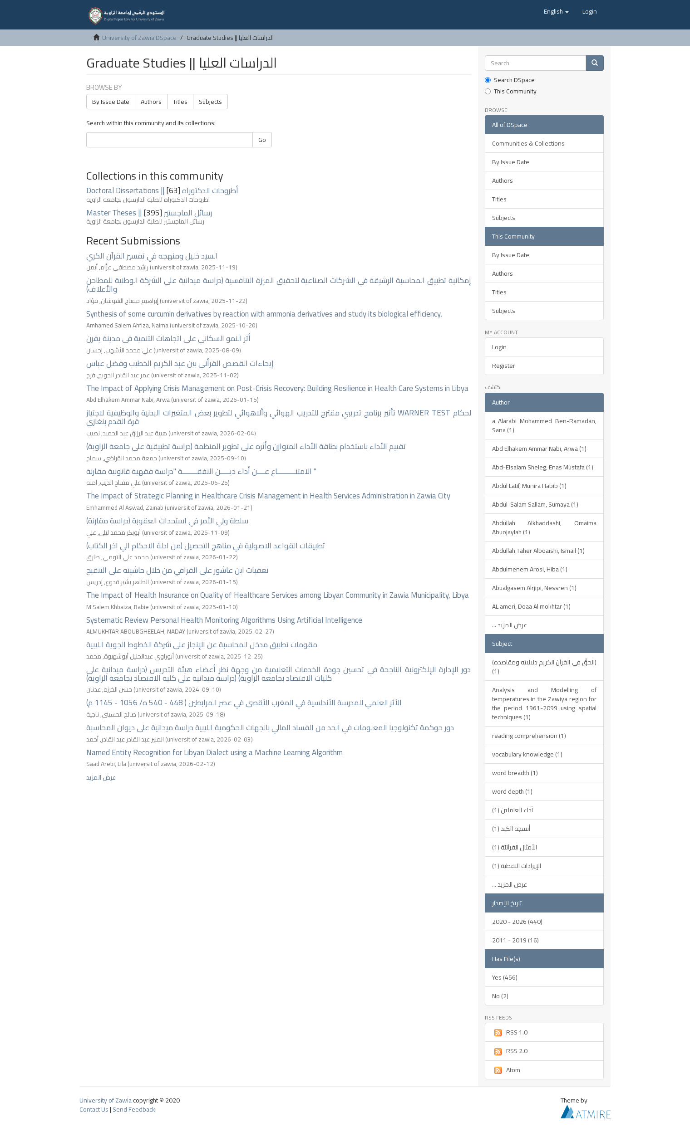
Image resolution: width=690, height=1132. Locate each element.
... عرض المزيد (509, 625)
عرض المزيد (101, 777)
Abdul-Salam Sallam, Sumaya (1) (535, 504)
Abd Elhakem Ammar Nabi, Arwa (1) (539, 448)
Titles (180, 101)
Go (262, 140)
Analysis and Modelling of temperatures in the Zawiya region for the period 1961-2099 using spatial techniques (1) (544, 703)
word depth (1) (512, 791)
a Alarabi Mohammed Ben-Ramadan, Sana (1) (544, 425)
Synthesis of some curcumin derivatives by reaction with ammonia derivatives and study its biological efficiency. (264, 314)
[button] (556, 11)
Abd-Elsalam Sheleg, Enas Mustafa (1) (542, 467)
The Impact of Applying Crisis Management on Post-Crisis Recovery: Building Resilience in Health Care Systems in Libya (277, 388)
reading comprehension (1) (529, 736)
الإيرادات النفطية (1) (516, 866)
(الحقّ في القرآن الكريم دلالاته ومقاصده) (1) (544, 666)
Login (499, 347)
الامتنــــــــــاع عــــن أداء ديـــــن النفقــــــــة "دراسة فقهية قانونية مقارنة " (201, 471)
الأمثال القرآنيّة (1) (514, 847)
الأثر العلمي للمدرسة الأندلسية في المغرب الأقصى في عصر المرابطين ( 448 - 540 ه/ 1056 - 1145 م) (244, 702)
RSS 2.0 (509, 1051)
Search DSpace (510, 79)
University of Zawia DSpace (139, 38)
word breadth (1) (515, 773)
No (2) (500, 996)
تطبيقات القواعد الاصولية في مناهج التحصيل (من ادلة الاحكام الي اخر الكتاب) (205, 545)
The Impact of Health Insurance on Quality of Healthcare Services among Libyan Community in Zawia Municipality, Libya (277, 595)
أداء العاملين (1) (512, 810)
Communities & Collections (528, 143)
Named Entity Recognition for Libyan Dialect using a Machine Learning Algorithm (214, 752)
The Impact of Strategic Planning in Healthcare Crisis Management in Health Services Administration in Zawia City (268, 495)
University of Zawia (105, 1100)
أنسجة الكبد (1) (511, 828)
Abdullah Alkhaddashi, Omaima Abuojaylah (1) (544, 527)
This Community (511, 91)
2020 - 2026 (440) (517, 921)
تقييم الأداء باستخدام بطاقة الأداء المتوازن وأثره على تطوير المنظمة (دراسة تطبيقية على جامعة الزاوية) (246, 446)
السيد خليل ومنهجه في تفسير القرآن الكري (152, 256)
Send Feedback (134, 1109)
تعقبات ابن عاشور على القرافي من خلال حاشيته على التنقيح (177, 570)
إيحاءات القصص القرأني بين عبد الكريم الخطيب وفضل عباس (180, 363)
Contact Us (93, 1109)
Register (503, 365)
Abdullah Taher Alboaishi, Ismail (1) (538, 550)
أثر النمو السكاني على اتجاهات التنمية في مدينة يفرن (168, 338)
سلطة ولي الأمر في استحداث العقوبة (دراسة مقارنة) (167, 520)
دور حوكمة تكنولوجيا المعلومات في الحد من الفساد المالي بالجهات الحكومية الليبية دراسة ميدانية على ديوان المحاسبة (270, 727)
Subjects (210, 101)
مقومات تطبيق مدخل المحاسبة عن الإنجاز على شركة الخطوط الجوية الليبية (201, 644)
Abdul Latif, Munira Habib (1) (529, 486)
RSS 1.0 (509, 1032)
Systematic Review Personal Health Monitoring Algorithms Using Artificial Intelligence (224, 620)
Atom (506, 1070)
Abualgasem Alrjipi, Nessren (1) (534, 588)
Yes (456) (505, 977)
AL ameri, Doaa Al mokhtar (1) (531, 606)
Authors (151, 101)
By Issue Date (110, 101)
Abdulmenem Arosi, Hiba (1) (529, 569)
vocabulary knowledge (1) (527, 754)
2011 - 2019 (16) (515, 940)
